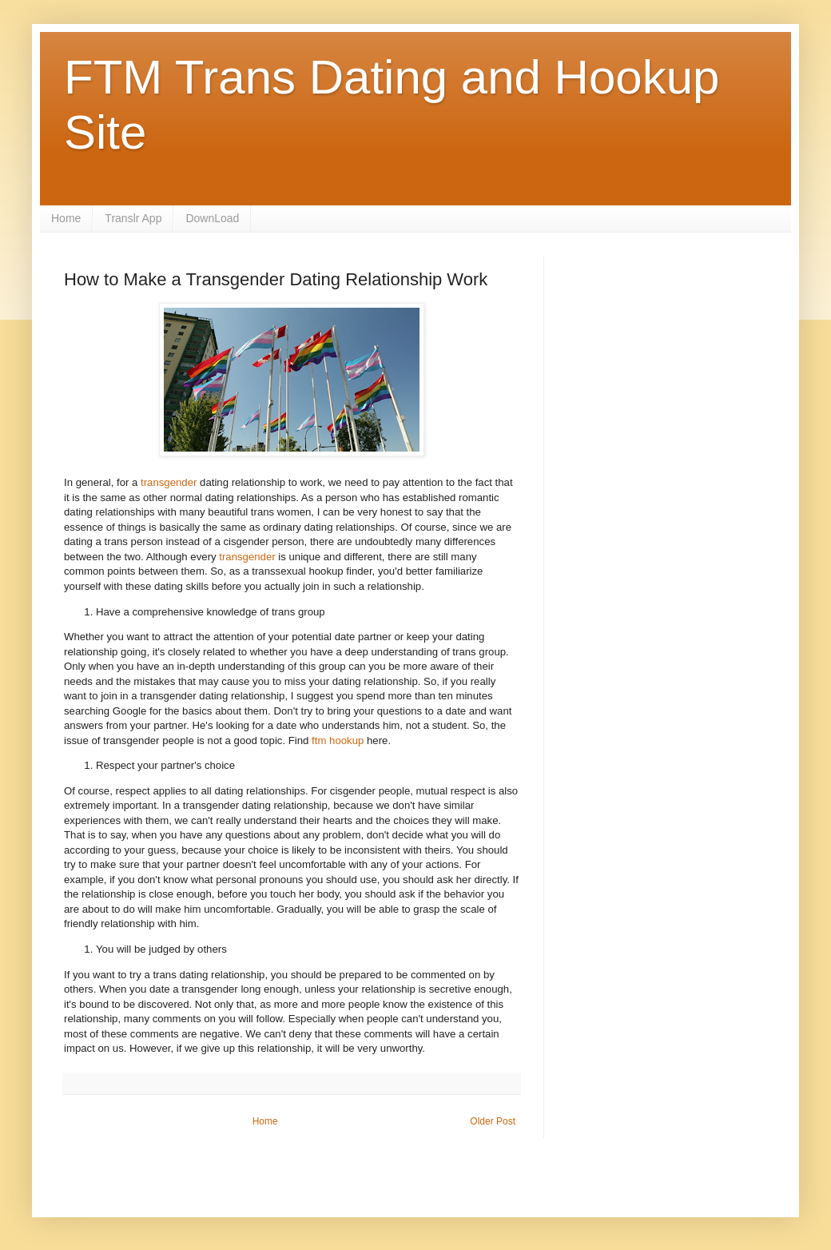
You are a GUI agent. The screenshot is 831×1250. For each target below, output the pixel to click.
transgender (170, 482)
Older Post (492, 1121)
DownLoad (212, 218)
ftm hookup (338, 740)
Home (66, 218)
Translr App (133, 218)
